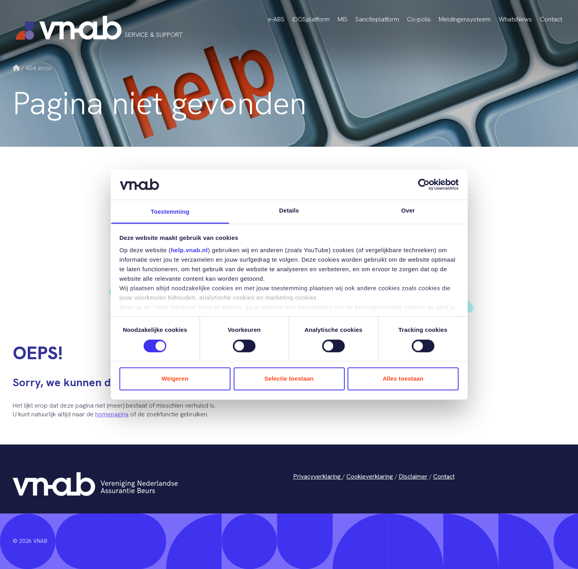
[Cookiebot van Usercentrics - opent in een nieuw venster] (424, 184)
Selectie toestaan (288, 379)
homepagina (112, 414)
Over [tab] (408, 210)
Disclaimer (413, 476)
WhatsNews (515, 19)
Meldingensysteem (465, 19)
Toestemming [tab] (170, 212)
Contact (551, 19)
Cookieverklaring (369, 476)
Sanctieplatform (377, 19)
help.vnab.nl (189, 250)
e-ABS (276, 19)
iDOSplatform (311, 19)
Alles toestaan (402, 379)
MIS (343, 19)
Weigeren (174, 379)
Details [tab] (289, 210)
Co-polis (419, 19)
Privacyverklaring (317, 476)
